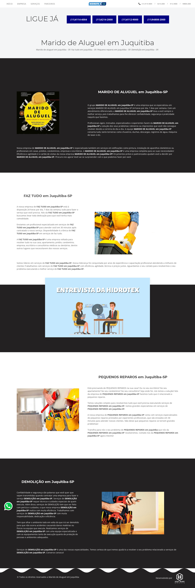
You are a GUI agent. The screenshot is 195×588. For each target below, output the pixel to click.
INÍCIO (10, 3)
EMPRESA (21, 3)
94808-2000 (187, 4)
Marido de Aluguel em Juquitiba (64, 577)
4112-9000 (173, 4)
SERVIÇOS (35, 3)
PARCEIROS (49, 3)
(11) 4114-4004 (147, 4)
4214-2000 (161, 4)
